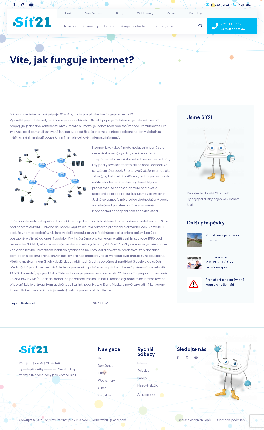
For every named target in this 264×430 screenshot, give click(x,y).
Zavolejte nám (231, 23)
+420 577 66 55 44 (233, 29)
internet (29, 303)
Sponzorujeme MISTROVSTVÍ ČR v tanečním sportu (220, 262)
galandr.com (117, 420)
